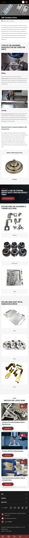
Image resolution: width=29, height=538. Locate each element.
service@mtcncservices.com (8, 518)
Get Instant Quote (8, 198)
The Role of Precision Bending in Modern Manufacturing (13, 423)
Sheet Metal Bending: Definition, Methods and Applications (13, 479)
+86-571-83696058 (6, 521)
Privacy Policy (8, 531)
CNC (8, 21)
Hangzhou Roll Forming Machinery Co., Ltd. (15, 527)
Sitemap (3, 531)
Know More (8, 428)
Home (4, 21)
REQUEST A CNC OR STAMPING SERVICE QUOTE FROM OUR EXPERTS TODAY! (14, 192)
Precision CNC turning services (7, 113)
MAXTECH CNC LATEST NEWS (14, 400)
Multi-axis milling (4, 78)
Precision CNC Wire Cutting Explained (12, 451)
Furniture (12, 21)
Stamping (3, 498)
